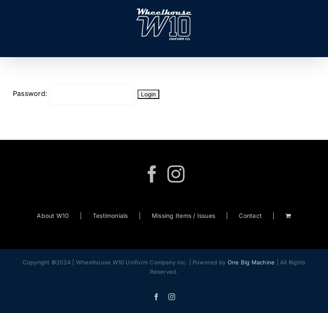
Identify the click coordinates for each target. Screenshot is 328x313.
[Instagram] (175, 174)
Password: (74, 93)
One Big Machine (251, 262)
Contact (250, 215)
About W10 (53, 215)
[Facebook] (152, 174)
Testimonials (110, 215)
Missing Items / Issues (183, 215)
